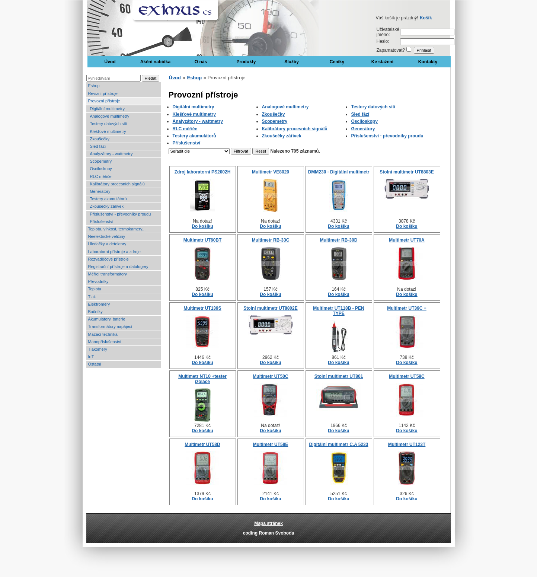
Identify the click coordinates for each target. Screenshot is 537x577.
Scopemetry (101, 161)
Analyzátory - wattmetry (111, 154)
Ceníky (337, 61)
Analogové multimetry (110, 116)
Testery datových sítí (108, 123)
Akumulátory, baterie (106, 319)
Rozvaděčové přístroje (108, 259)
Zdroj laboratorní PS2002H (203, 172)
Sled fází (98, 146)
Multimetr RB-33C (271, 240)
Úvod (110, 61)
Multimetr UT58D (202, 444)
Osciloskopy (101, 168)
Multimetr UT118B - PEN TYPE (338, 311)
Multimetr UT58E (270, 444)
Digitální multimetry (107, 108)
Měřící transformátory (107, 274)
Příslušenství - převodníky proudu (120, 214)
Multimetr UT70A (406, 240)
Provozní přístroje (104, 101)
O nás (201, 61)
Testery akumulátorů (108, 199)
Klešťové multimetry (108, 131)
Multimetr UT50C (270, 376)
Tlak (92, 296)
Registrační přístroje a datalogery (118, 266)
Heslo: (383, 41)
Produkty (246, 61)
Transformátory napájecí (110, 326)
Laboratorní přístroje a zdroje (114, 251)
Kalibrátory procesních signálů (117, 184)
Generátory (100, 191)
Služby (291, 61)
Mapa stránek (268, 523)
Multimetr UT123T (407, 444)
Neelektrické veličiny (106, 236)
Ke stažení (382, 61)
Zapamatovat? (391, 50)
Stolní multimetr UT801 (338, 376)
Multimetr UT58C (406, 376)
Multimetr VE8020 (270, 172)
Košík (426, 17)
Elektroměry (99, 304)
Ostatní (94, 364)
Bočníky (95, 311)
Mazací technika (103, 334)
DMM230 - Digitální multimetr (339, 172)
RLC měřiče (101, 176)
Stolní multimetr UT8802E (270, 308)
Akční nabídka (155, 61)
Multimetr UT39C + (406, 308)
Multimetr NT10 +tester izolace (202, 379)
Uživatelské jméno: (388, 32)
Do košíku (202, 226)
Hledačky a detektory (107, 244)
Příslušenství (102, 221)
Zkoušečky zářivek (107, 206)
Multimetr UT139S (202, 308)
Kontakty (427, 61)
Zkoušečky (100, 139)
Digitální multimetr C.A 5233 (338, 444)
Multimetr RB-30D (339, 240)
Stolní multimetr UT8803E (407, 172)
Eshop (94, 85)
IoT (91, 356)
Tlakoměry (97, 349)
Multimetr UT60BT (202, 240)
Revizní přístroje (103, 93)
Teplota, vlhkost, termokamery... (117, 229)
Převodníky (98, 281)
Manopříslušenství (104, 341)
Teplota (94, 289)
